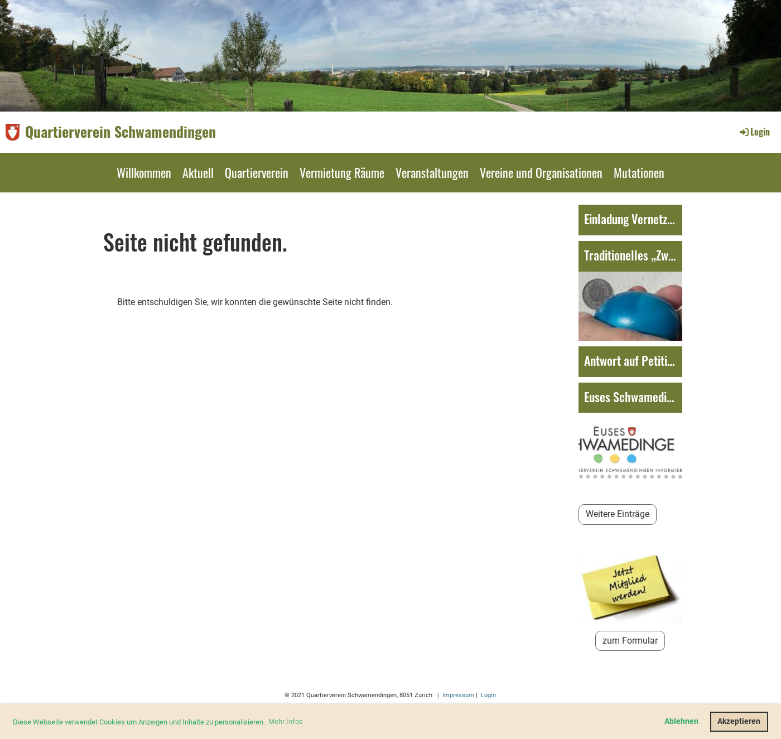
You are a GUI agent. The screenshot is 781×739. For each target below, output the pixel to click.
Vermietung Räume (342, 172)
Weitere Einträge (617, 514)
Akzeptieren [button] (738, 721)
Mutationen (639, 172)
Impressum (457, 695)
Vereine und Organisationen (541, 172)
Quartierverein (256, 172)
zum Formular (630, 640)
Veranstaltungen (432, 172)
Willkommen (144, 172)
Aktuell (198, 172)
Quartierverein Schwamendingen (120, 132)
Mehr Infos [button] (285, 721)
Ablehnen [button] (681, 721)
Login (754, 131)
